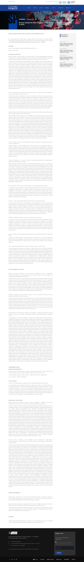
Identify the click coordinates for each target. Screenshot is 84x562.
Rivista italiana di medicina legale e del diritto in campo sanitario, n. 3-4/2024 (66, 65)
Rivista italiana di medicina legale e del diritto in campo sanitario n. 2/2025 (66, 58)
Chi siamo (29, 7)
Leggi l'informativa (69, 544)
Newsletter (68, 7)
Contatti (73, 559)
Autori (40, 7)
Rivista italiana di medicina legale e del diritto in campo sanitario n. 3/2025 (66, 51)
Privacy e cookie (50, 559)
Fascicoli (54, 7)
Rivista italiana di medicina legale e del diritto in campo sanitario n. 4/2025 (66, 44)
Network (35, 7)
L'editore (42, 559)
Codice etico (59, 559)
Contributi (47, 7)
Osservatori (60, 7)
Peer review (66, 559)
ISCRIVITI (59, 552)
